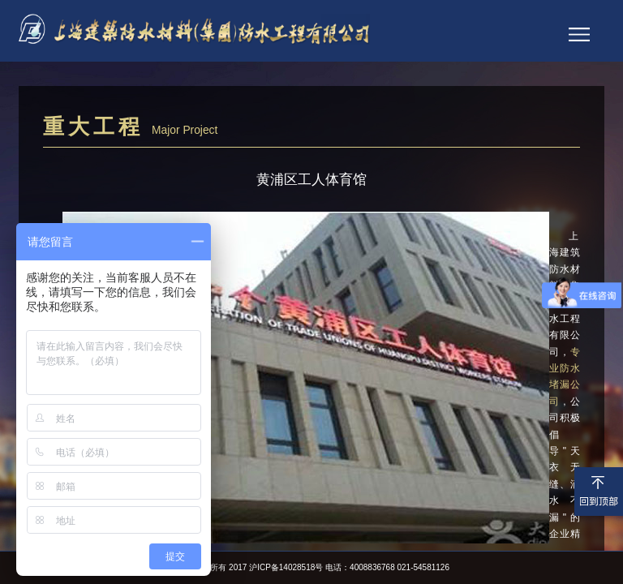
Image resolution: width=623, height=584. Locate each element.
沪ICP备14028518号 (286, 567)
